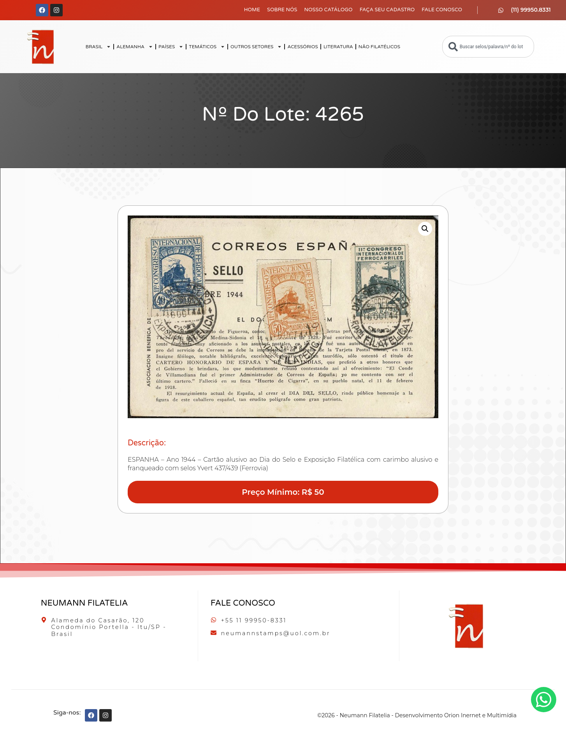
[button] (425, 229)
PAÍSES (170, 46)
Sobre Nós (282, 10)
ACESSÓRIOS (302, 46)
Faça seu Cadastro (387, 10)
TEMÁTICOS (207, 46)
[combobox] (488, 47)
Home (252, 10)
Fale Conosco (442, 10)
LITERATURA (338, 46)
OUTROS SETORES (256, 46)
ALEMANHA (134, 46)
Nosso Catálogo (328, 10)
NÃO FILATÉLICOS (379, 46)
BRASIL (98, 46)
